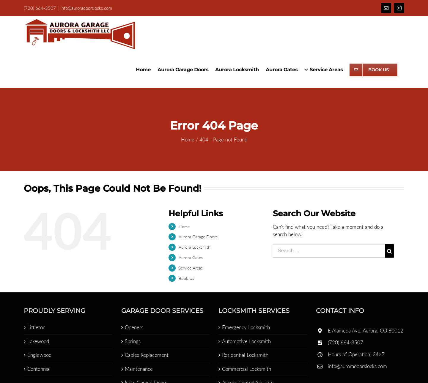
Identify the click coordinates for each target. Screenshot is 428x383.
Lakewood (37, 341)
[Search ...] (328, 251)
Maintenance (137, 369)
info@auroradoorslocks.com (85, 8)
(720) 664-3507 (344, 342)
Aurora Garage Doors (196, 236)
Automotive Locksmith (245, 341)
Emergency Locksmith (245, 327)
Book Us (185, 278)
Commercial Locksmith (245, 369)
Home (182, 226)
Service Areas (189, 267)
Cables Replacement (145, 355)
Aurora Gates (189, 257)
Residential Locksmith (244, 355)
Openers (132, 327)
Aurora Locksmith (193, 247)
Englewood (38, 355)
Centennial (37, 369)
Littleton (35, 327)
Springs (131, 341)
